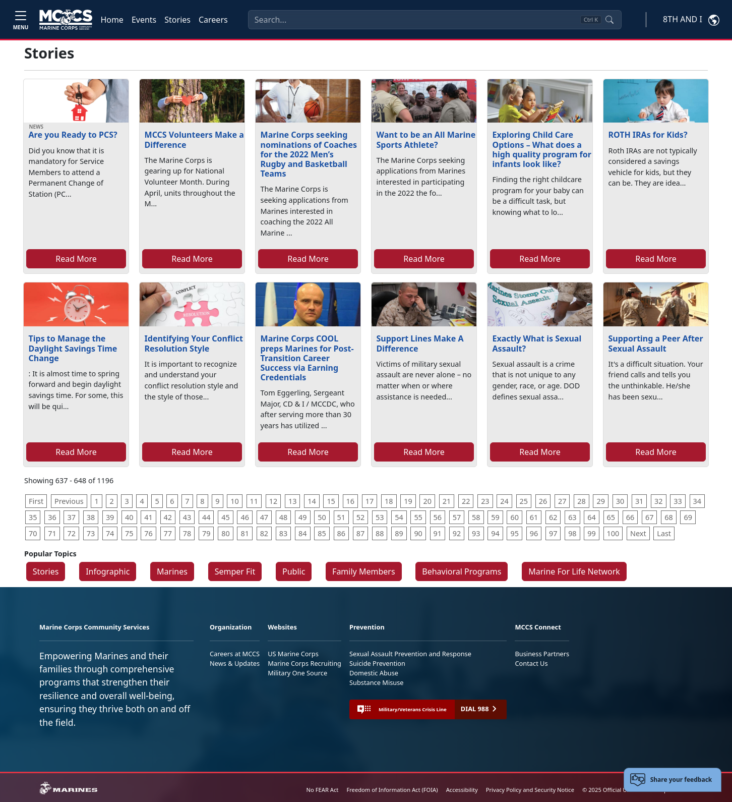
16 (350, 501)
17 (369, 501)
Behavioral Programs (461, 571)
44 (206, 517)
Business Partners (542, 653)
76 (148, 533)
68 (668, 517)
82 (264, 533)
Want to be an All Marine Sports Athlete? (426, 139)
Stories (177, 19)
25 (524, 501)
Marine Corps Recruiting (304, 663)
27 (562, 501)
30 (620, 501)
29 (600, 501)
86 (341, 533)
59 (495, 517)
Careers (213, 19)
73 (91, 533)
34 (697, 501)
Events (144, 19)
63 (572, 517)
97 (553, 533)
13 (292, 501)
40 (129, 517)
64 (591, 517)
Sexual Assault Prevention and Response (410, 653)
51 (341, 517)
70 (33, 533)
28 (581, 501)
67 (649, 517)
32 (658, 501)
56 (438, 517)
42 (168, 517)
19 (408, 501)
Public (293, 571)
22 (466, 501)
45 (225, 517)
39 (110, 517)
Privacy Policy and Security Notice (530, 789)
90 (418, 533)
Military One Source (297, 672)
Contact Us (531, 663)
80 (225, 533)
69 (688, 517)
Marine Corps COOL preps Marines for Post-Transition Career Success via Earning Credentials (307, 358)
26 (543, 501)
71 (52, 533)
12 (273, 501)
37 (71, 517)
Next (638, 533)
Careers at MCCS (235, 653)
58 (476, 517)
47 (264, 517)
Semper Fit (235, 571)
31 (639, 501)
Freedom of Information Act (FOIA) (392, 789)
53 (380, 517)
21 (447, 501)
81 (244, 533)
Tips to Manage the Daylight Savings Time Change (73, 348)
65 (611, 517)
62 (553, 517)
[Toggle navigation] (20, 19)
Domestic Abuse (373, 672)
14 (312, 501)
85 (322, 533)
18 (389, 501)
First (36, 501)
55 (418, 517)
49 (302, 517)
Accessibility (462, 789)
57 (457, 517)
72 (71, 533)
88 (380, 533)
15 (331, 501)
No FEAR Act (323, 789)
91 (438, 533)
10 (234, 501)
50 (322, 517)
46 (244, 517)
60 (514, 517)
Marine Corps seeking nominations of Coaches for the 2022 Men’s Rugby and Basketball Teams (309, 154)
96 (534, 533)
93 (476, 533)
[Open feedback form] (673, 780)
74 (110, 533)
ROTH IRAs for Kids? (648, 134)
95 (514, 533)
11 (254, 501)
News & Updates (235, 663)
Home (112, 19)
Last (664, 533)
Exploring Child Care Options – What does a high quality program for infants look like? (542, 149)
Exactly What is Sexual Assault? (537, 343)
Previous (69, 501)
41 (148, 517)
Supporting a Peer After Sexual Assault (655, 343)
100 (613, 533)
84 (302, 533)
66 (630, 517)
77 (168, 533)
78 (187, 533)
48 (283, 517)
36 (52, 517)
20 (427, 501)
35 (33, 517)
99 (591, 533)
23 (485, 501)
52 (360, 517)
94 (495, 533)
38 (91, 517)
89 (399, 533)
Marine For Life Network (574, 571)
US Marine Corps (293, 653)
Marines (172, 571)
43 (187, 517)
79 (206, 533)
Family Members (363, 571)
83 (283, 533)
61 (534, 517)
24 (504, 501)
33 (678, 501)
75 (129, 533)
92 (457, 533)
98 (572, 533)
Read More (75, 258)
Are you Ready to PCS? (73, 134)
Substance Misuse (376, 682)
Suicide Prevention (377, 663)
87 (360, 533)
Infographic (108, 571)
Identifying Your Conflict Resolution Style (194, 343)
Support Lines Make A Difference (420, 343)
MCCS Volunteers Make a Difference (194, 139)
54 (399, 517)
